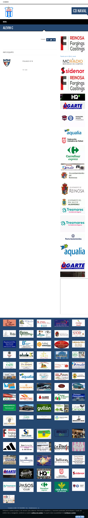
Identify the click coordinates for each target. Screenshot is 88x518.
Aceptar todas (80, 517)
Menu (5, 22)
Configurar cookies (70, 513)
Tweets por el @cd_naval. (68, 56)
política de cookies (37, 513)
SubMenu (6, 2)
